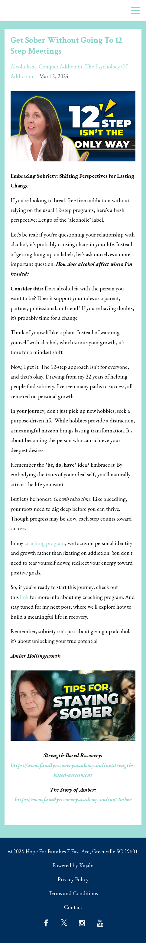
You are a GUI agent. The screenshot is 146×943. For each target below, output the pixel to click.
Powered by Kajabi (73, 865)
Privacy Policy (73, 879)
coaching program (44, 543)
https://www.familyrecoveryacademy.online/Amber (73, 799)
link (24, 597)
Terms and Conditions (73, 893)
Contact (73, 907)
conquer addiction (60, 66)
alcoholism (23, 66)
